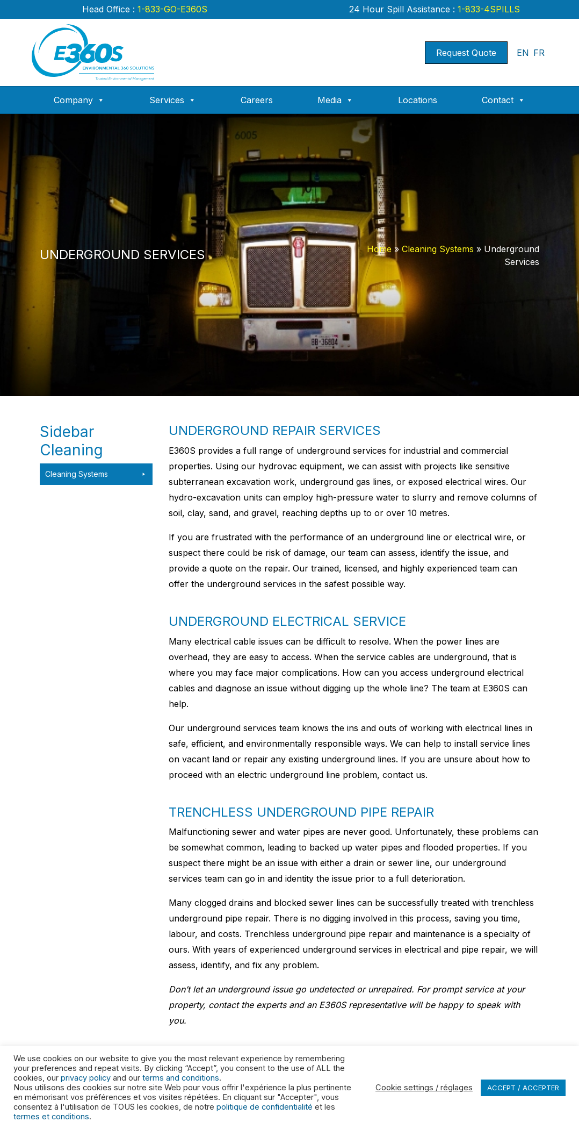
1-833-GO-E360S (171, 9)
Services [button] (172, 100)
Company (79, 100)
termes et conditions (51, 1116)
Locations (417, 100)
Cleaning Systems (438, 249)
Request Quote (466, 52)
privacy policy (86, 1078)
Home (379, 249)
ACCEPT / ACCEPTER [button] (523, 1087)
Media (335, 100)
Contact (503, 100)
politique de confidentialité (264, 1107)
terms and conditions (180, 1078)
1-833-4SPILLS (487, 9)
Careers (257, 100)
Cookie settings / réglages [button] (424, 1087)
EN (523, 52)
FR (539, 52)
